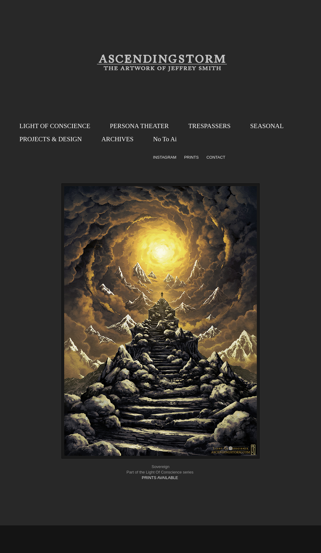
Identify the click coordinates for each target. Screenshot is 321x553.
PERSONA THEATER (139, 126)
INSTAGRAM (164, 157)
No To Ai (165, 139)
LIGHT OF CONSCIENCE (55, 126)
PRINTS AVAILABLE (160, 477)
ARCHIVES (117, 139)
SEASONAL (267, 126)
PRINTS (191, 157)
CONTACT (215, 157)
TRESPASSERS (209, 126)
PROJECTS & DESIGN (51, 139)
